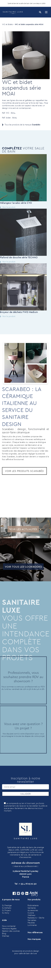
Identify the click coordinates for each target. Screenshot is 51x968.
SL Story (5, 913)
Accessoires (33, 910)
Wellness (31, 915)
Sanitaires (32, 908)
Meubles (31, 922)
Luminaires (32, 925)
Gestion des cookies (11, 931)
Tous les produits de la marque (22, 124)
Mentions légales (9, 928)
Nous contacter (9, 926)
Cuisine (31, 913)
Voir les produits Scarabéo (24, 471)
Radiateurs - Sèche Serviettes (36, 918)
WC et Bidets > (8, 24)
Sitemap (5, 936)
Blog (4, 933)
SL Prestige (7, 905)
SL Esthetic (6, 908)
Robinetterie (33, 905)
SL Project (6, 910)
